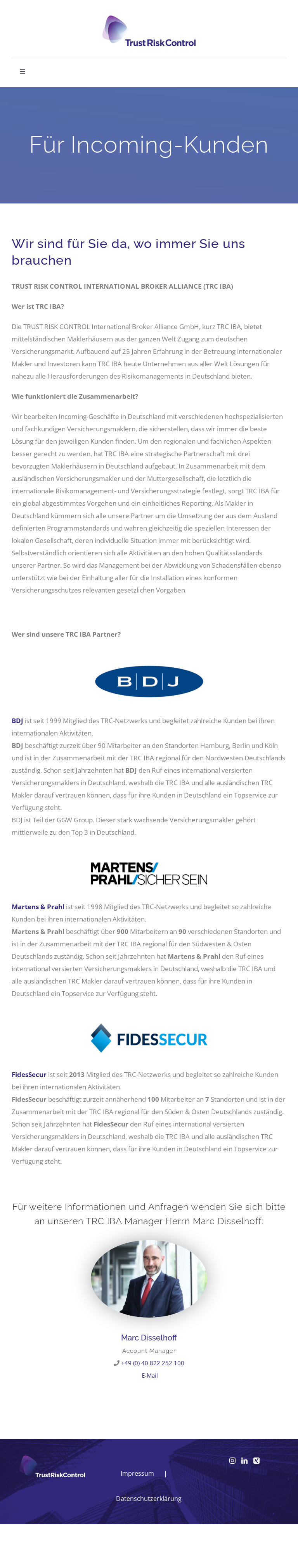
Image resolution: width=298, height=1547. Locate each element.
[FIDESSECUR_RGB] (149, 1026)
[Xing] (256, 1460)
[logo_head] (149, 18)
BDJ (17, 720)
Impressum (137, 1473)
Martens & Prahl (38, 906)
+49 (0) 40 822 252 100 (152, 1363)
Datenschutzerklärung (149, 1498)
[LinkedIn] (244, 1460)
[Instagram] (232, 1460)
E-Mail (150, 1375)
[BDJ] (149, 667)
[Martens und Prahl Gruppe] (149, 865)
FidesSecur (29, 1074)
